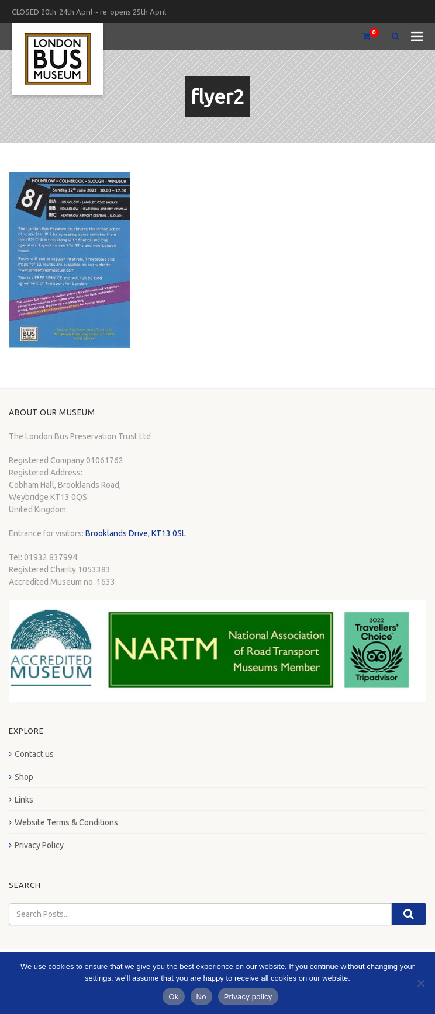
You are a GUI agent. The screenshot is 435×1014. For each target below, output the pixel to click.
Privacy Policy (39, 845)
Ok (173, 996)
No (201, 996)
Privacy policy (248, 996)
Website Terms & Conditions (66, 822)
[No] (420, 983)
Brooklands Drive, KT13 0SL (135, 533)
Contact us (34, 754)
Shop (24, 777)
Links (24, 799)
